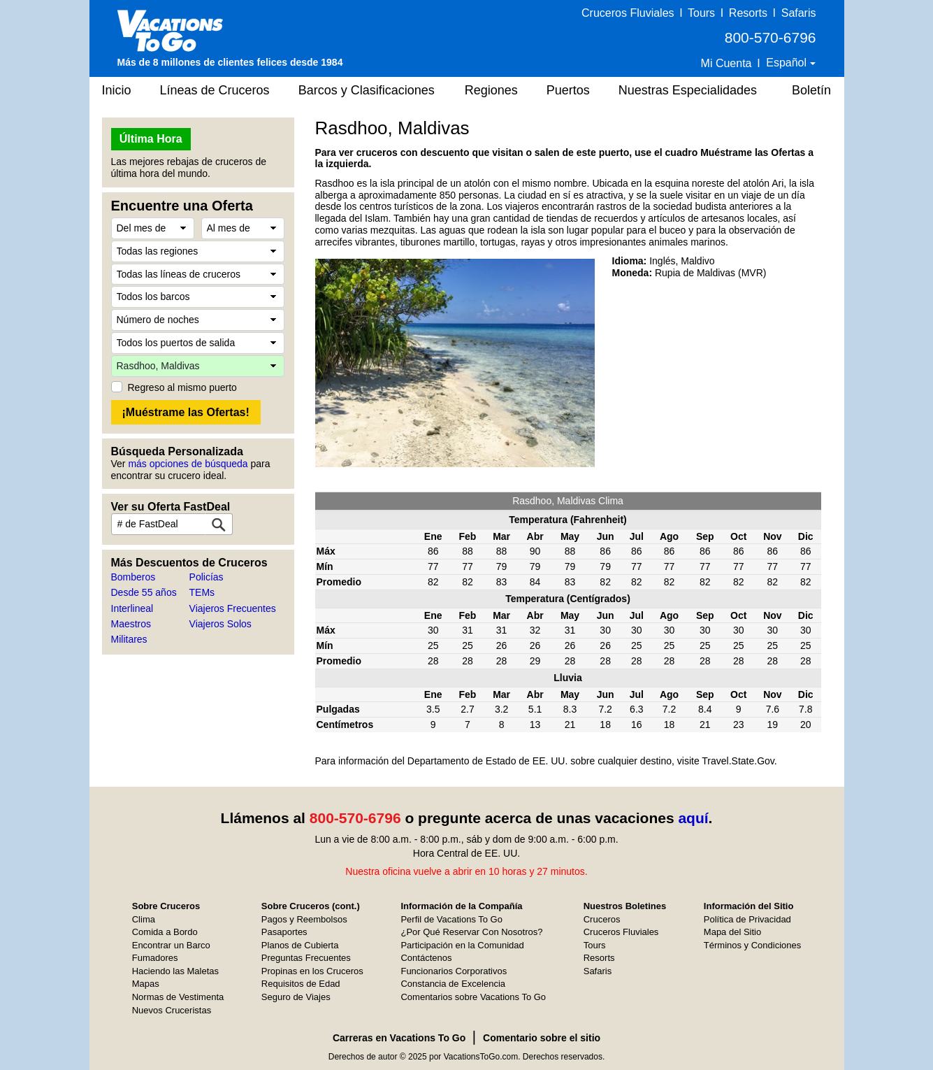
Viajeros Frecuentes (232, 608)
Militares (129, 639)
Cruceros (602, 919)
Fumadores (155, 958)
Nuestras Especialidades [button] (688, 90)
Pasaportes (284, 932)
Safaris (798, 13)
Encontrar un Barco (171, 945)
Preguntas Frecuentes (306, 958)
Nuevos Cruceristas (171, 1010)
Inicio (116, 90)
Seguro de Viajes (296, 997)
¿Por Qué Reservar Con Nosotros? (471, 932)
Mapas (145, 983)
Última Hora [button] (151, 139)
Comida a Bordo (165, 932)
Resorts (748, 13)
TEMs (202, 592)
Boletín (811, 90)
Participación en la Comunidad (461, 945)
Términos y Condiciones (752, 945)
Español (787, 63)
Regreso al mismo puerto (182, 387)
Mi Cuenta (726, 63)
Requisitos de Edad (300, 983)
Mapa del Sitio (732, 932)
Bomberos (133, 577)
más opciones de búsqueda (187, 463)
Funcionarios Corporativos (453, 971)
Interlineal (132, 608)
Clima (143, 919)
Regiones (491, 90)
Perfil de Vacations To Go (451, 919)
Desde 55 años (144, 592)
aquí (693, 818)
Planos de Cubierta (300, 945)
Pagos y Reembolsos (304, 919)
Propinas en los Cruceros (312, 971)
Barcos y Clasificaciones (366, 90)
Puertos (568, 90)
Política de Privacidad (747, 919)
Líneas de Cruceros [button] (215, 90)
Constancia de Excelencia (452, 983)
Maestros (131, 623)
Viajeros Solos (220, 623)
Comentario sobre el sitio (541, 1037)
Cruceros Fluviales (627, 13)
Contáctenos (425, 958)
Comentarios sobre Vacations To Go (473, 997)
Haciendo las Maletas (175, 971)
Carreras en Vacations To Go (399, 1037)
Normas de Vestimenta (178, 997)
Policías (206, 577)
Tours (701, 13)
